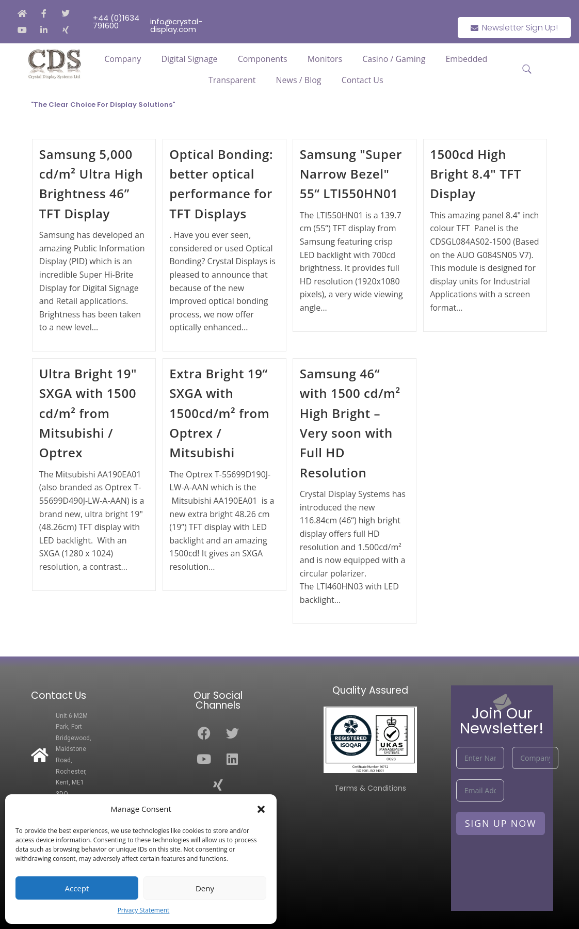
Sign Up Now (501, 823)
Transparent (231, 80)
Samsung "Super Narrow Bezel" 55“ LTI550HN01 (351, 174)
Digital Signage (189, 59)
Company (122, 59)
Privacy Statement (144, 910)
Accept (77, 888)
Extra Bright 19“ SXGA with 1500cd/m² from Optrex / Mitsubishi (219, 413)
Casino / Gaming (393, 59)
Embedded (466, 59)
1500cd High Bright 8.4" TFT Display (475, 174)
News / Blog (298, 80)
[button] (261, 809)
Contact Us (362, 80)
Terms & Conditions (370, 788)
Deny (205, 888)
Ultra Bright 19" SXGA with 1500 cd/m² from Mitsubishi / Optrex (88, 413)
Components (262, 59)
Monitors (325, 59)
